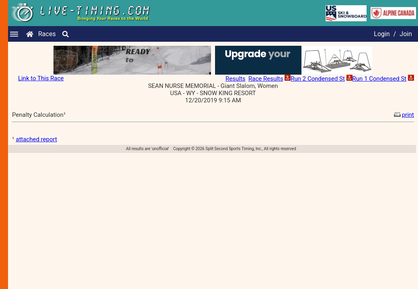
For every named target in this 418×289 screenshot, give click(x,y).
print (403, 114)
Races (47, 34)
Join (406, 34)
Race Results (265, 78)
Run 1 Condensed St (379, 78)
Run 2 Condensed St (318, 78)
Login (381, 34)
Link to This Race (41, 78)
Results (235, 78)
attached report (36, 139)
